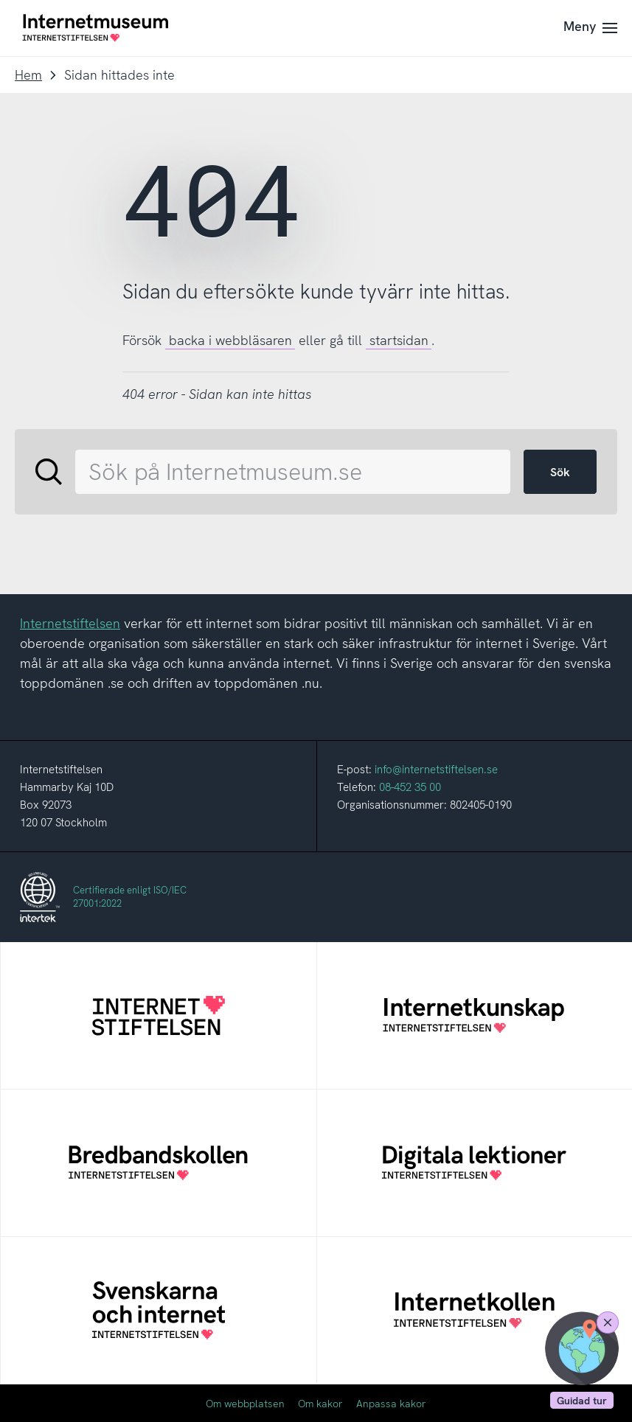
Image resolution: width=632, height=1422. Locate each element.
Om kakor (320, 1403)
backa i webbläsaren (230, 340)
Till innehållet (0, 0)
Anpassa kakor (391, 1403)
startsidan (398, 340)
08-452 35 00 (410, 787)
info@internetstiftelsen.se (436, 769)
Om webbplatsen (245, 1403)
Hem (28, 74)
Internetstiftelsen (70, 623)
